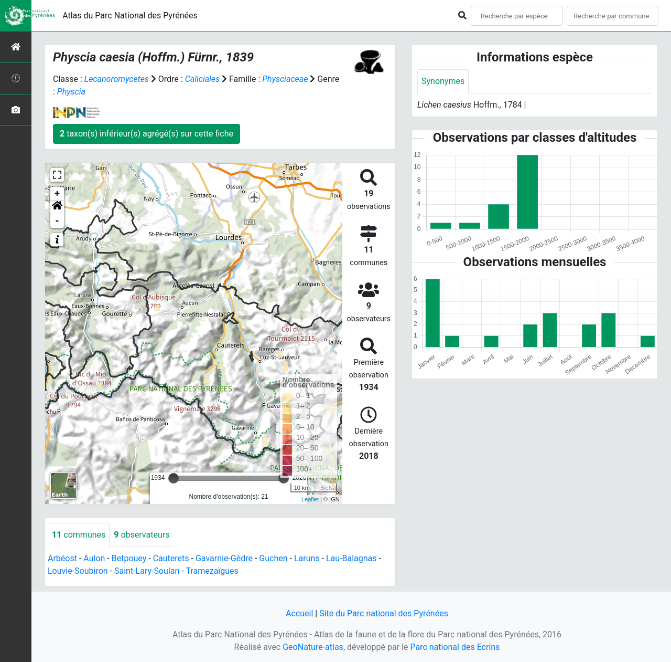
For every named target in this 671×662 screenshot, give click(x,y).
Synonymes (442, 81)
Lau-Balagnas (351, 558)
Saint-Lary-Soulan (146, 571)
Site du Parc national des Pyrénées (383, 613)
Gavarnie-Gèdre (224, 558)
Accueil (299, 613)
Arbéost (62, 558)
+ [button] (57, 193)
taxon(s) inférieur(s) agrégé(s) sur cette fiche (146, 134)
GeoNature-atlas (313, 647)
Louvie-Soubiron (78, 571)
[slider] (173, 478)
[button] (57, 207)
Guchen (273, 558)
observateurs (141, 535)
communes (78, 535)
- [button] (57, 221)
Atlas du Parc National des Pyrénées (130, 15)
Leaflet (310, 499)
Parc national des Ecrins (455, 647)
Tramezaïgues (212, 571)
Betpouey (129, 558)
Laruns (307, 558)
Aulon (94, 558)
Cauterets (171, 558)
